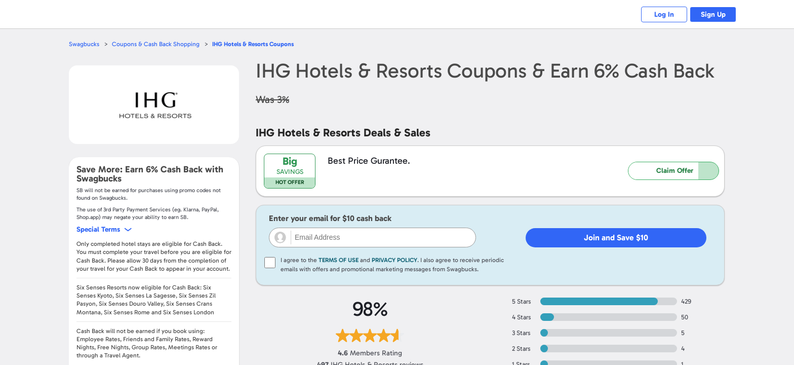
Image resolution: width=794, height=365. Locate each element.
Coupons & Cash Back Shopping (158, 44)
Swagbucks (84, 44)
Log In (658, 14)
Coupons (259, 44)
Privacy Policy (394, 260)
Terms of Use (339, 260)
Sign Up (711, 14)
